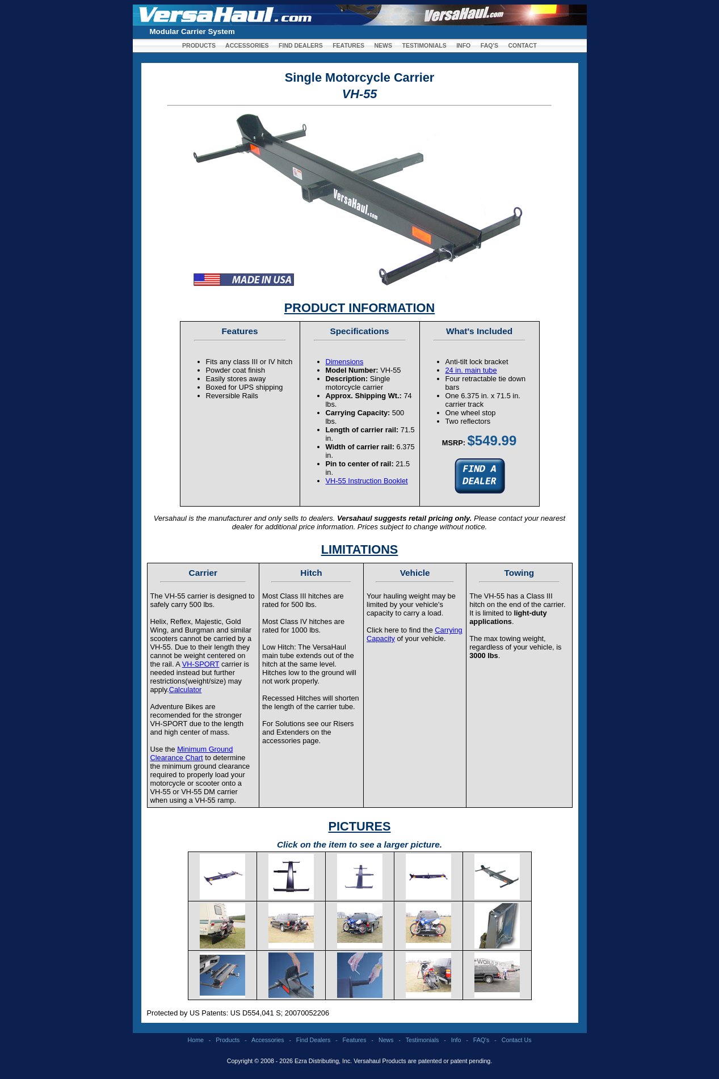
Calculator (185, 689)
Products (227, 1039)
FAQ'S (489, 45)
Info (456, 1039)
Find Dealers (313, 1039)
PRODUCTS (199, 45)
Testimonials (422, 1039)
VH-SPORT (201, 664)
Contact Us (517, 1039)
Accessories (267, 1039)
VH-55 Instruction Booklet (367, 481)
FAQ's (481, 1039)
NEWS (383, 45)
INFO (463, 45)
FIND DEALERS (301, 45)
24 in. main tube (471, 370)
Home (196, 1039)
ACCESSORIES (246, 45)
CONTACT (522, 45)
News (386, 1039)
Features (355, 1039)
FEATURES (348, 45)
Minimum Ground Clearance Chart (191, 753)
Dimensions (345, 361)
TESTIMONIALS (424, 45)
